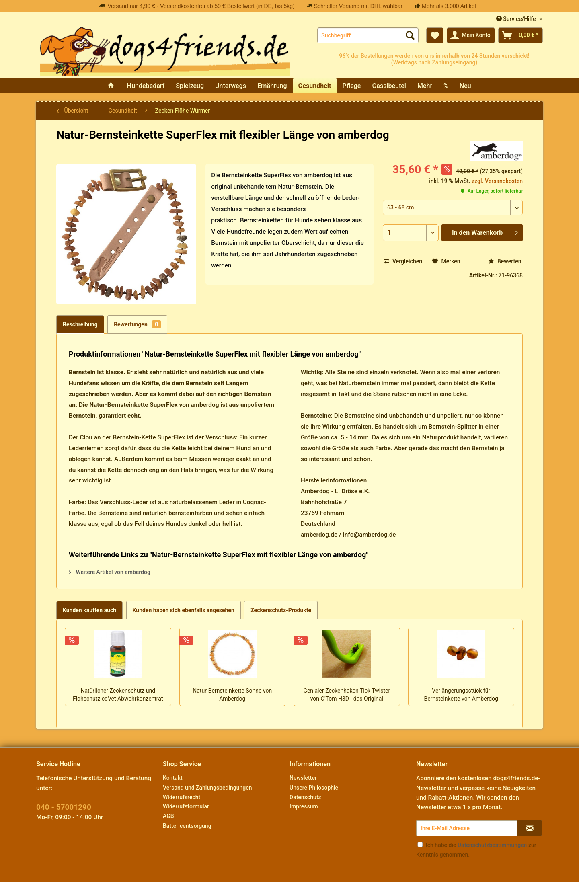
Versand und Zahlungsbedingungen (207, 787)
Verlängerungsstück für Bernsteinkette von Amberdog (461, 694)
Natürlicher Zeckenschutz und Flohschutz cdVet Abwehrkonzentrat (118, 694)
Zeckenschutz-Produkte (280, 610)
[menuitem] (368, 35)
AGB (168, 816)
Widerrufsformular (186, 806)
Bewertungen (137, 324)
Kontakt (173, 778)
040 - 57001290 (63, 807)
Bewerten (505, 261)
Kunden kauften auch (89, 610)
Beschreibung (80, 324)
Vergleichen (403, 261)
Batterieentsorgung (187, 826)
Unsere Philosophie (314, 787)
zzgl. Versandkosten (497, 181)
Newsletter (303, 778)
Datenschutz (305, 797)
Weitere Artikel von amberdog (109, 572)
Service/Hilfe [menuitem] (516, 19)
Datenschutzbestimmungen (492, 845)
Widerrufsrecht (181, 797)
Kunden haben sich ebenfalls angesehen (183, 610)
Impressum (304, 806)
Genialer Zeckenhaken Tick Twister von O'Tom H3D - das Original (346, 694)
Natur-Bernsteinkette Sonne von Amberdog (232, 694)
